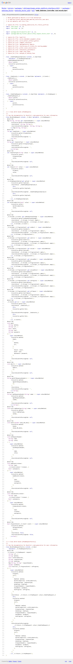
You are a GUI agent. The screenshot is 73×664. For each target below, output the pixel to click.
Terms (19, 661)
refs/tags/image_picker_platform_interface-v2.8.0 (41, 8)
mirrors (10, 8)
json (70, 661)
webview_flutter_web (22, 11)
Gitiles (10, 661)
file (36, 14)
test (33, 11)
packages (18, 8)
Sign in (69, 2)
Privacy (15, 661)
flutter (4, 8)
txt (66, 661)
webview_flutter (7, 11)
